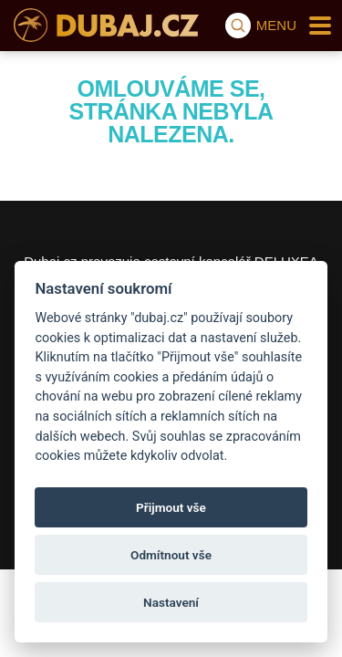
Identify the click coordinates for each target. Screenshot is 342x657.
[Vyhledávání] (238, 25)
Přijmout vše (171, 507)
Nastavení (171, 602)
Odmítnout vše (171, 555)
